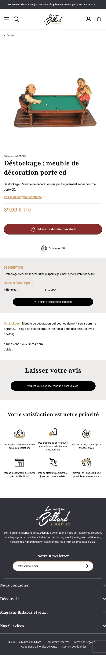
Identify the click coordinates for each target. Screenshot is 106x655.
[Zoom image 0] (53, 96)
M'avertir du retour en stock (53, 229)
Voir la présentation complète (53, 301)
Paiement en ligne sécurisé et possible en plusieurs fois (86, 467)
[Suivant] (103, 96)
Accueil (9, 35)
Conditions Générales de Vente (39, 646)
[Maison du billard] (53, 19)
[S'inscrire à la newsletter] (86, 566)
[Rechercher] (16, 19)
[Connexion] (89, 19)
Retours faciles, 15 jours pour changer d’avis (86, 438)
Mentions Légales (84, 642)
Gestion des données (74, 646)
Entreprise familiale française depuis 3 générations (20, 438)
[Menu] (6, 19)
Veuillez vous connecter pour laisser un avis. (53, 386)
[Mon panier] (99, 19)
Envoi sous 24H (53, 248)
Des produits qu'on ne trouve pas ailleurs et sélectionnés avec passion (53, 438)
